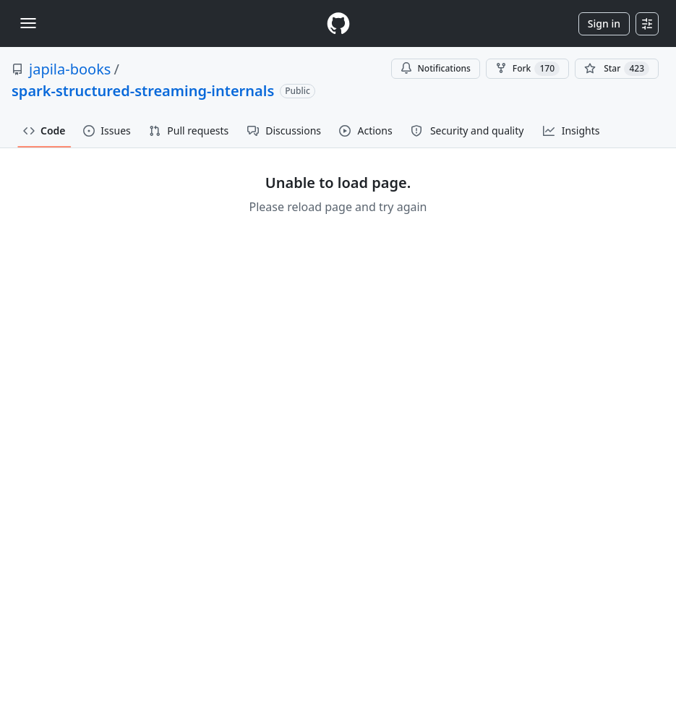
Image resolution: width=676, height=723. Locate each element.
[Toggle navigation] (28, 23)
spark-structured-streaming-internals (143, 90)
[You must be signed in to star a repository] (617, 69)
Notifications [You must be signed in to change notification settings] (436, 68)
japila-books (70, 69)
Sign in (604, 23)
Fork (527, 68)
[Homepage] (338, 23)
